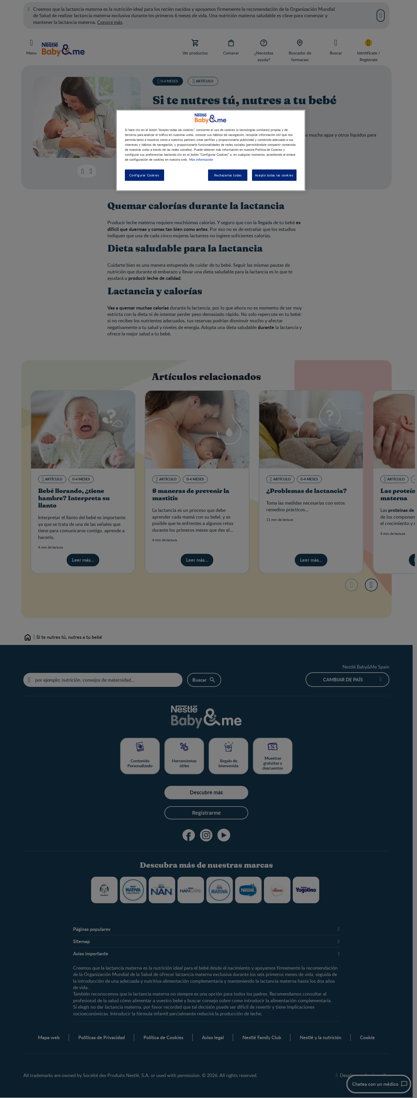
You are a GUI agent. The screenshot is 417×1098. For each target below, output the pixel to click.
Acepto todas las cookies (274, 175)
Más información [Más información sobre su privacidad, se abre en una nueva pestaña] (201, 159)
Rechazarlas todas (228, 175)
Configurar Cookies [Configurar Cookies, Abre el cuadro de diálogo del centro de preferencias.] (144, 175)
